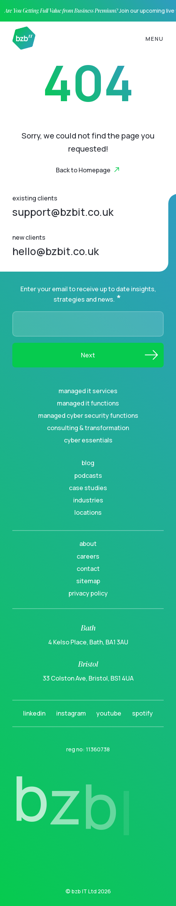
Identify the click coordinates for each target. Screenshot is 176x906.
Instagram (71, 713)
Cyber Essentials (88, 440)
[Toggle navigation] (154, 38)
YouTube (108, 713)
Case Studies (88, 488)
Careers (88, 556)
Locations (88, 512)
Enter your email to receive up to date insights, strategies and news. (88, 294)
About (88, 543)
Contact (88, 568)
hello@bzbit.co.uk (55, 251)
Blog (88, 463)
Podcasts (88, 475)
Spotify (142, 713)
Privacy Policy (88, 593)
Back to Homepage (83, 170)
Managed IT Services (88, 391)
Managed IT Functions (88, 403)
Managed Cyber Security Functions (88, 415)
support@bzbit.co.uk (63, 212)
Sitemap (88, 581)
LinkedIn (34, 713)
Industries (88, 500)
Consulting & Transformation (88, 428)
